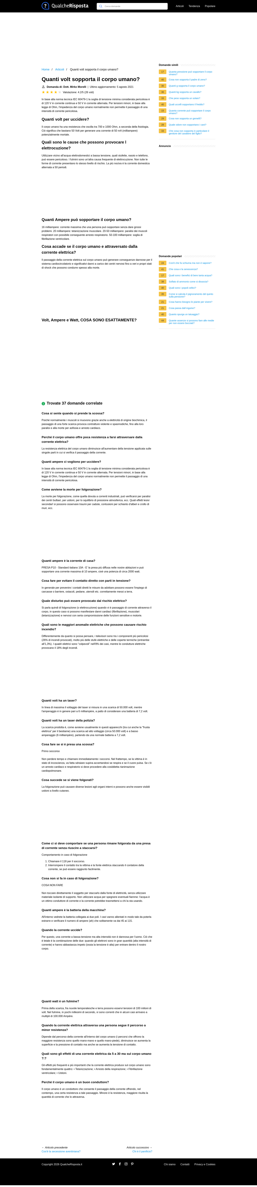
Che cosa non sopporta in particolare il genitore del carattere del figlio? (189, 132)
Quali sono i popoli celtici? (182, 288)
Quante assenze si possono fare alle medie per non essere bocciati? (191, 321)
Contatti (184, 1164)
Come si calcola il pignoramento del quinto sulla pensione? (191, 295)
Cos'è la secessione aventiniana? (61, 1151)
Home (45, 69)
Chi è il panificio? (142, 1151)
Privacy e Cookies (204, 1164)
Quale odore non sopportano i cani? (187, 124)
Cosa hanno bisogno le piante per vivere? (190, 302)
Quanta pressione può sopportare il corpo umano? (190, 73)
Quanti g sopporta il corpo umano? (187, 86)
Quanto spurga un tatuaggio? (184, 314)
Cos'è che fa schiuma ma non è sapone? (190, 263)
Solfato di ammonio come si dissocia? (188, 281)
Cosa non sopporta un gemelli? (185, 118)
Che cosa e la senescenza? (183, 269)
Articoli (180, 6)
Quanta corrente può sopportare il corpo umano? (190, 112)
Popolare (210, 6)
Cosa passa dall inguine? (182, 308)
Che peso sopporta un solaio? (184, 98)
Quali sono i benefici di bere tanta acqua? (190, 275)
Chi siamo (170, 1164)
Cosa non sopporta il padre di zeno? (188, 79)
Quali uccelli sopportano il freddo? (186, 104)
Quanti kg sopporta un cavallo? (185, 92)
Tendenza (194, 6)
